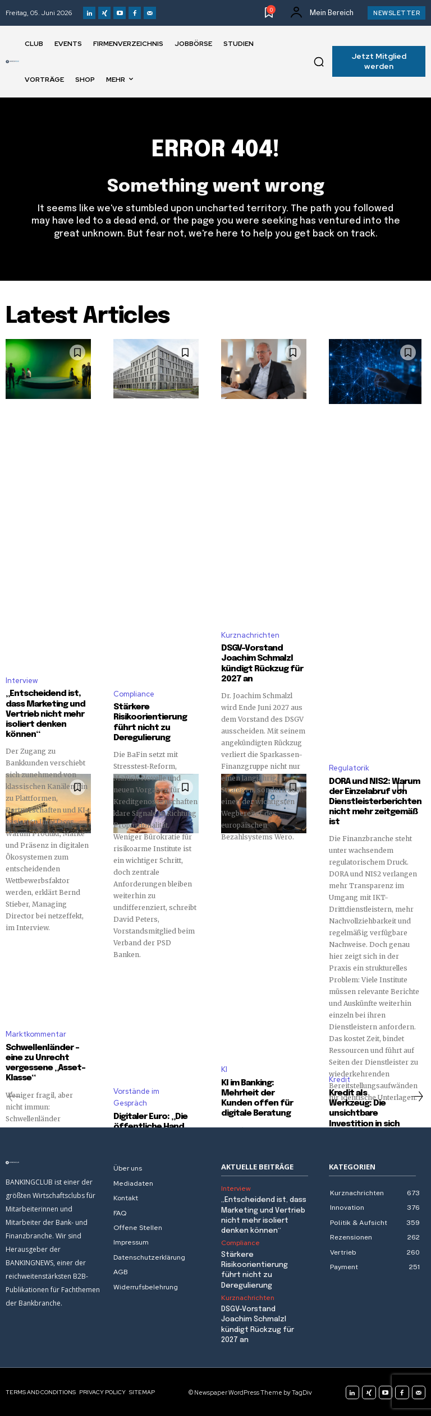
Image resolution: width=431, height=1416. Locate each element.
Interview (22, 680)
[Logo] (12, 61)
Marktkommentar (36, 1033)
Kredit (339, 1079)
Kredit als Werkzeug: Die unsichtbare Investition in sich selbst (364, 1113)
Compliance (133, 693)
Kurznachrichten (250, 634)
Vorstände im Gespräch (136, 1096)
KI (224, 1069)
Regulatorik (349, 767)
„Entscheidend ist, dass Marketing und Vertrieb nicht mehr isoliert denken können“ (45, 714)
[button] (318, 61)
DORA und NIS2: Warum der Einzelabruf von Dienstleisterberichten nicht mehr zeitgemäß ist (375, 801)
